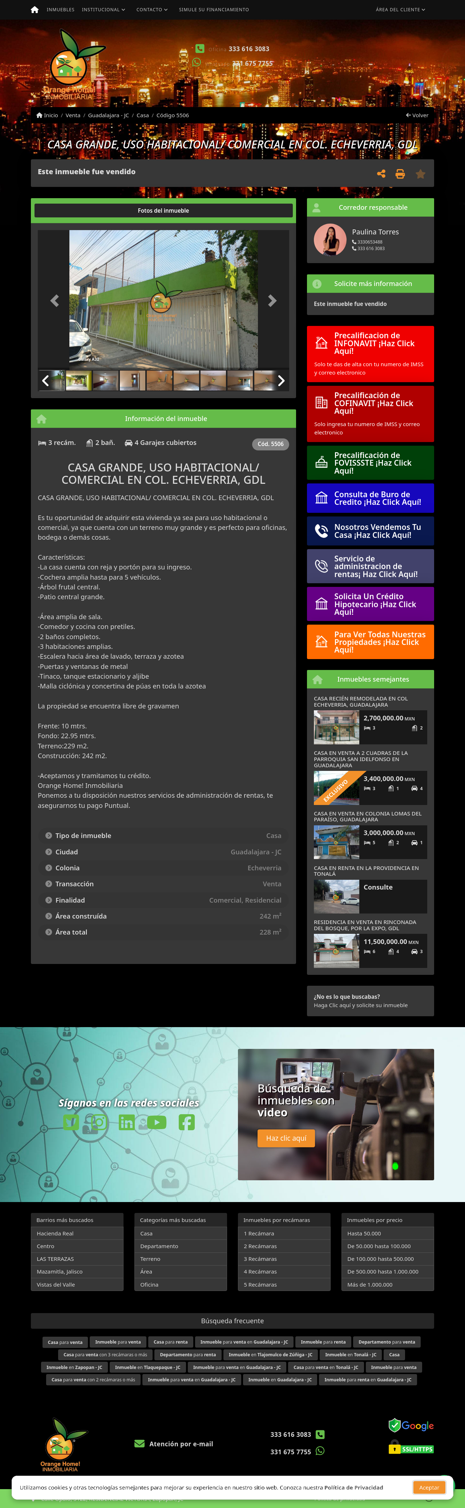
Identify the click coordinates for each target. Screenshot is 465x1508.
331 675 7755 (252, 63)
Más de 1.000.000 (369, 1284)
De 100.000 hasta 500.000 (380, 1258)
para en (244, 1342)
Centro (45, 1246)
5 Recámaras (260, 1284)
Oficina (149, 1284)
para (65, 1342)
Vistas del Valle (56, 1284)
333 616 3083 (249, 49)
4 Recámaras (260, 1271)
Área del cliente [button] (398, 10)
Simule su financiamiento (214, 10)
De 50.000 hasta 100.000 (379, 1246)
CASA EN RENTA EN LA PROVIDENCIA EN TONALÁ (366, 871)
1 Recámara (259, 1233)
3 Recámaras (260, 1258)
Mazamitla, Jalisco (59, 1271)
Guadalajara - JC (108, 115)
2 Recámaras (260, 1246)
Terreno (150, 1258)
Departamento (159, 1246)
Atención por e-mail (173, 1444)
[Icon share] (71, 1122)
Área (146, 1271)
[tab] (66, 210)
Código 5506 (173, 115)
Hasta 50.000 (364, 1233)
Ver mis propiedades (390, 84)
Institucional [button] (101, 10)
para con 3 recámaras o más (105, 1355)
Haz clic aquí (286, 1138)
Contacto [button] (149, 10)
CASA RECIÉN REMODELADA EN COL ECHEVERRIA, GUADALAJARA (361, 701)
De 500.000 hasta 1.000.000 (382, 1271)
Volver (417, 115)
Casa (143, 115)
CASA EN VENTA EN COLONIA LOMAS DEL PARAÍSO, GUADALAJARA (368, 816)
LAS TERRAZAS (55, 1258)
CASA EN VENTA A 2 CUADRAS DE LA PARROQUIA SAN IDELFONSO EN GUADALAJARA (361, 758)
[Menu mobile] (35, 9)
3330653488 (367, 242)
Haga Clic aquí (332, 1005)
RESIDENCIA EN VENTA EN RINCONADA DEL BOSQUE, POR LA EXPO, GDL (365, 925)
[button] (310, 63)
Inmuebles (61, 10)
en (270, 1355)
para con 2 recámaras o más (93, 1380)
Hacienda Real (55, 1233)
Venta (73, 115)
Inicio (47, 115)
